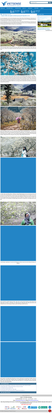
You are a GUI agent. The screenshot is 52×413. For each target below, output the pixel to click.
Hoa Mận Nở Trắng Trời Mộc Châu (7, 387)
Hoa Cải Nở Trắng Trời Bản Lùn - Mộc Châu (8, 389)
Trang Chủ (14, 3)
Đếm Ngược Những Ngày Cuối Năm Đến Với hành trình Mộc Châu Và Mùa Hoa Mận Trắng (16, 385)
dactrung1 (13, 12)
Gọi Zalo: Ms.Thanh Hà (22, 11)
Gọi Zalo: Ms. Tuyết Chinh (32, 11)
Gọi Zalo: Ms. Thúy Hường (11, 11)
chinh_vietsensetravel (34, 12)
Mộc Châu (22, 21)
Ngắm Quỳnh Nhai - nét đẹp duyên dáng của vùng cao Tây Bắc (12, 386)
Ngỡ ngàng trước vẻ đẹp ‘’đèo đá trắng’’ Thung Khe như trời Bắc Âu (12, 390)
